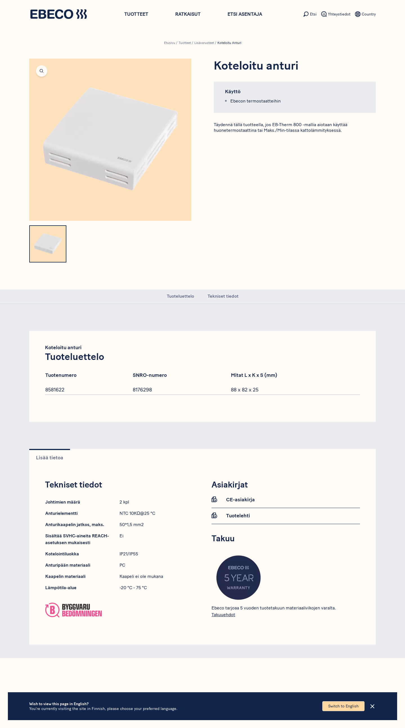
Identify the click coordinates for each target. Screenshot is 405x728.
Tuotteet (136, 14)
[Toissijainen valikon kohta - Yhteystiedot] (335, 14)
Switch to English (343, 706)
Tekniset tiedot (223, 296)
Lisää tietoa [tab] (49, 458)
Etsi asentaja (245, 14)
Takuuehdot (223, 614)
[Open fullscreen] (110, 140)
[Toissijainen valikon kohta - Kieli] (365, 14)
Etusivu (169, 43)
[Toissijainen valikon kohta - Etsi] (310, 14)
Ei (121, 535)
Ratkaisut (188, 14)
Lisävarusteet (204, 43)
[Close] (372, 706)
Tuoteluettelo (180, 296)
